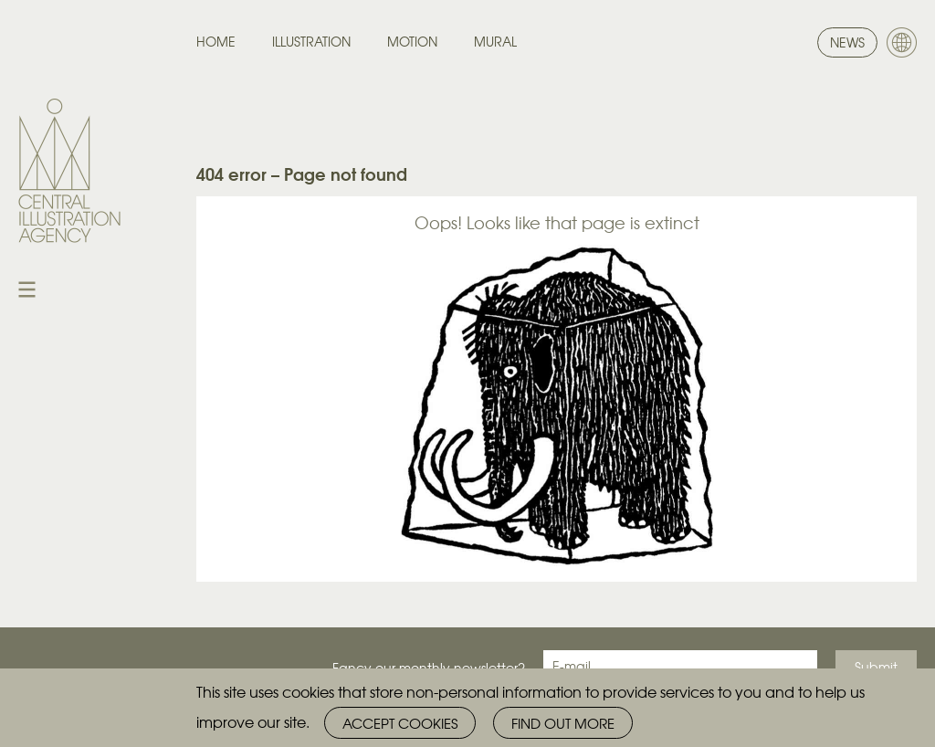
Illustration (311, 41)
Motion (412, 41)
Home (216, 41)
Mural (495, 41)
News (847, 42)
